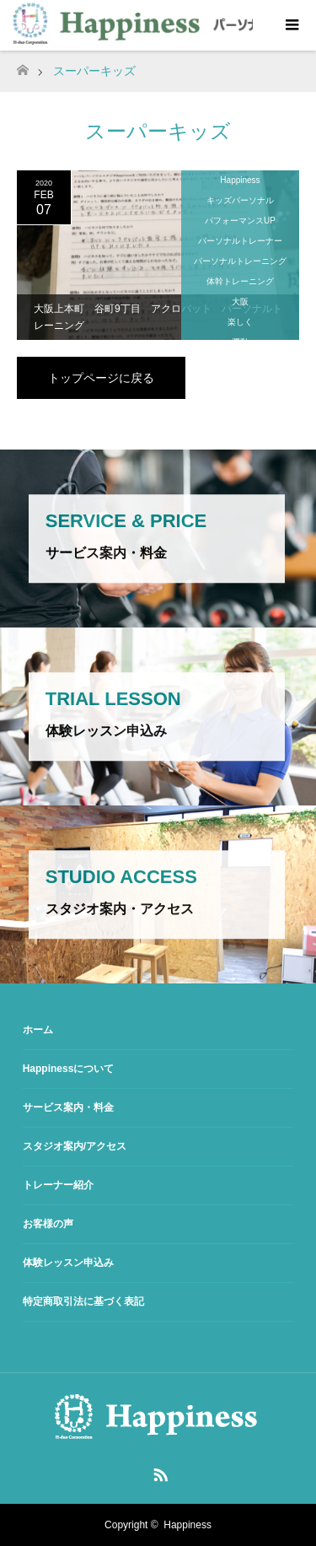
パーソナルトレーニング (240, 261)
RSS (158, 1471)
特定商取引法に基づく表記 (83, 1301)
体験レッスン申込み (68, 1263)
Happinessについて (69, 1069)
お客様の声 (48, 1224)
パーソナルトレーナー (240, 240)
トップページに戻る (101, 378)
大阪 (240, 301)
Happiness (240, 180)
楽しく (240, 321)
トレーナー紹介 (58, 1185)
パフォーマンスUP (240, 220)
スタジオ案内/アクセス (74, 1146)
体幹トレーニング (240, 281)
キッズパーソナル (240, 200)
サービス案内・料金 (68, 1107)
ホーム (38, 1030)
